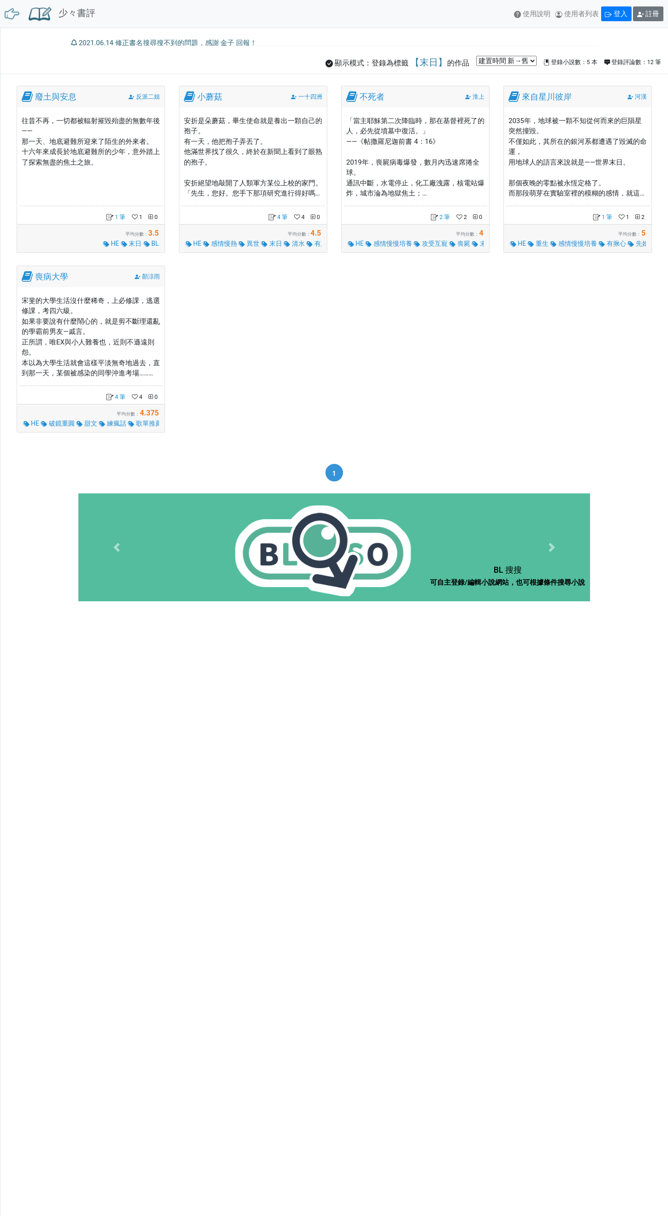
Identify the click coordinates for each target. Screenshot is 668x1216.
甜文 (87, 423)
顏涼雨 (151, 276)
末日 (132, 243)
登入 (616, 14)
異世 (249, 243)
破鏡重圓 (58, 423)
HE (112, 243)
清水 (295, 243)
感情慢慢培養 (389, 243)
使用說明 (532, 14)
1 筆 (115, 217)
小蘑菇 (209, 96)
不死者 (372, 96)
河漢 (641, 96)
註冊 (648, 14)
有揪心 (612, 243)
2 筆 (440, 217)
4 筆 (278, 217)
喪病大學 (51, 276)
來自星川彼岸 (547, 96)
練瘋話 (113, 423)
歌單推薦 (145, 423)
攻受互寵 (431, 243)
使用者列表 (577, 14)
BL (151, 243)
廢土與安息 (56, 96)
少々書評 (62, 13)
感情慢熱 (220, 243)
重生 (538, 243)
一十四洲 (310, 96)
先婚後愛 (645, 243)
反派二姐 (148, 96)
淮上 (479, 96)
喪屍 (460, 243)
